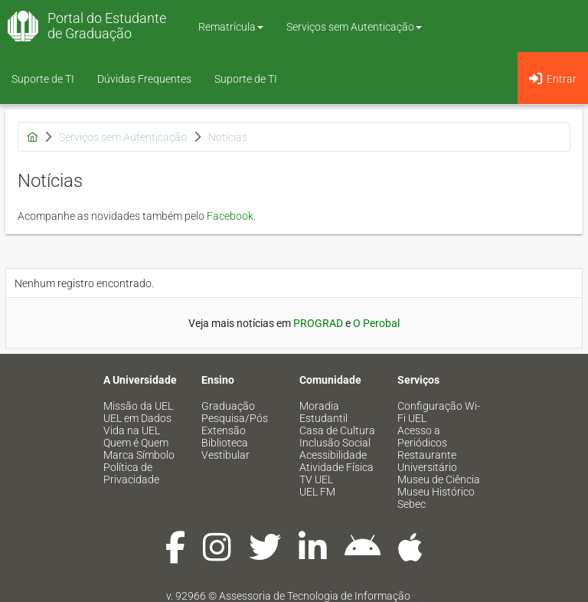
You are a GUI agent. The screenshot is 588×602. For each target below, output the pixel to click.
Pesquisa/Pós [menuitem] (234, 418)
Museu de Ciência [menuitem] (438, 479)
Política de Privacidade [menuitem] (131, 473)
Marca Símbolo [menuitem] (139, 455)
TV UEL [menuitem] (316, 479)
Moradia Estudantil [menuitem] (323, 412)
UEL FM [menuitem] (317, 492)
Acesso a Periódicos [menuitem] (422, 436)
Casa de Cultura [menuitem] (337, 430)
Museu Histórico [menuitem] (436, 492)
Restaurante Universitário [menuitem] (427, 461)
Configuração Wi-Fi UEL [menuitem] (438, 412)
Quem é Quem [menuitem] (135, 443)
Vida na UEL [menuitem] (131, 430)
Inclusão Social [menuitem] (335, 443)
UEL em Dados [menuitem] (137, 418)
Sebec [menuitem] (411, 504)
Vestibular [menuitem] (225, 455)
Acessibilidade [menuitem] (333, 455)
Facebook (230, 216)
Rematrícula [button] (230, 27)
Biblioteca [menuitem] (224, 443)
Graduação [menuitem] (228, 406)
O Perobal (376, 323)
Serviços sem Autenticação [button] (354, 27)
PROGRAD (318, 323)
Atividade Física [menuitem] (336, 467)
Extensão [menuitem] (223, 430)
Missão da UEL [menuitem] (138, 406)
